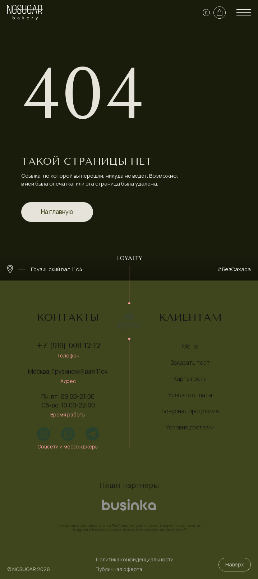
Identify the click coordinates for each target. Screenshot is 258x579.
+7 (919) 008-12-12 (68, 345)
